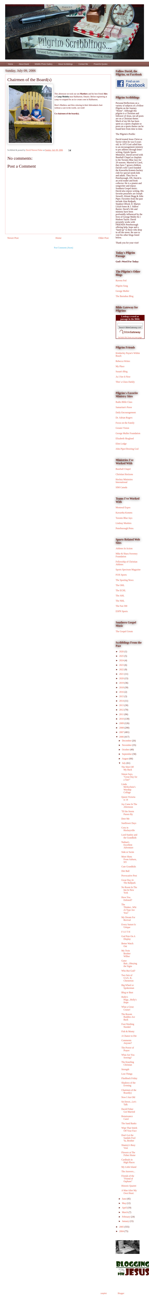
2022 (121, 669)
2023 (121, 665)
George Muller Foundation (128, 433)
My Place (120, 366)
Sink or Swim (127, 852)
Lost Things (126, 1074)
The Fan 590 (121, 606)
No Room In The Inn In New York (129, 890)
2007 (121, 732)
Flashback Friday (129, 1078)
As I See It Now (123, 376)
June (124, 1199)
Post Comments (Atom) (63, 248)
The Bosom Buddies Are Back (128, 1017)
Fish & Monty (127, 1031)
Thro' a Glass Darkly (125, 382)
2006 (121, 737)
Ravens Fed (121, 280)
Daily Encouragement (126, 412)
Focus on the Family (125, 423)
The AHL (120, 595)
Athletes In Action (124, 548)
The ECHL (121, 590)
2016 (121, 692)
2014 (121, 701)
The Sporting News (125, 580)
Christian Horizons (124, 474)
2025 (121, 656)
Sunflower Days (128, 823)
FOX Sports (121, 575)
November (127, 745)
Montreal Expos (123, 507)
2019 (121, 683)
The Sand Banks (128, 1123)
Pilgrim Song (122, 286)
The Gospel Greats (124, 631)
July (124, 763)
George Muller (122, 291)
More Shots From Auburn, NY (129, 859)
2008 (121, 727)
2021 (121, 674)
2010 (121, 719)
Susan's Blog (121, 371)
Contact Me (83, 64)
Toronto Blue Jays (124, 518)
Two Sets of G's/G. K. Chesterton (127, 978)
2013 (121, 705)
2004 (121, 1231)
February (126, 1216)
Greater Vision (122, 428)
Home (10, 64)
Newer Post (13, 238)
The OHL (120, 585)
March (125, 1212)
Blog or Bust (127, 992)
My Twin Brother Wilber (126, 953)
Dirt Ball (125, 871)
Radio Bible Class (124, 402)
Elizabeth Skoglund (125, 438)
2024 (121, 660)
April (124, 1207)
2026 (121, 651)
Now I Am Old (128, 1097)
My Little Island (128, 1167)
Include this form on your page (130, 337)
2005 (121, 1227)
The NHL (120, 601)
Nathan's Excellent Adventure (127, 845)
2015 (121, 696)
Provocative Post (129, 875)
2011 (121, 714)
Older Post (103, 238)
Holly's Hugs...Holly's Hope (129, 1000)
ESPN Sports (122, 611)
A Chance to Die (129, 1036)
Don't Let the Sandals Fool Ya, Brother (128, 1138)
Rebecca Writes (123, 361)
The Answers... (128, 1171)
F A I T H (125, 932)
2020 (121, 678)
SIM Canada (121, 487)
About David (24, 64)
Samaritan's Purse (124, 407)
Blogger (121, 1293)
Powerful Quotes (100, 64)
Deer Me (125, 818)
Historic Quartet (128, 1186)
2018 (121, 687)
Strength (125, 1069)
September (127, 754)
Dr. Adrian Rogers (124, 417)
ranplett (104, 1293)
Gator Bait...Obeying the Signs (129, 963)
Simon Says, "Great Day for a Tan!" (129, 777)
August (125, 758)
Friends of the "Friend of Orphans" (127, 1179)
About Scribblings (65, 64)
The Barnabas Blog (125, 296)
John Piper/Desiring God (127, 449)
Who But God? (128, 971)
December (127, 740)
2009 (121, 723)
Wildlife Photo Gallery (43, 64)
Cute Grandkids (128, 866)
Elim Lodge (121, 443)
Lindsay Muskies (124, 523)
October (126, 749)
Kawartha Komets (124, 512)
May (124, 1203)
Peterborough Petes (125, 528)
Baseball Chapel (123, 469)
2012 (121, 710)
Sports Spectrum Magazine (128, 569)
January (126, 1221)
